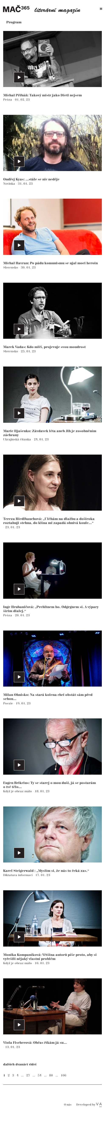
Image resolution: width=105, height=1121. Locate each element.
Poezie (8, 703)
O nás (67, 1104)
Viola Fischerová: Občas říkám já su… (35, 1043)
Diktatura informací (18, 875)
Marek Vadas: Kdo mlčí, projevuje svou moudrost (44, 347)
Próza (8, 99)
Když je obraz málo (18, 791)
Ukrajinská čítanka (17, 439)
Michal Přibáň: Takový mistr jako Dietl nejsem (42, 95)
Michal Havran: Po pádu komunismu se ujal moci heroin (50, 263)
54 (39, 1075)
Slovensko (11, 267)
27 (28, 1075)
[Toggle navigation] (101, 9)
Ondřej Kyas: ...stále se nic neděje (31, 179)
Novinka (9, 183)
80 (51, 1075)
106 (63, 1075)
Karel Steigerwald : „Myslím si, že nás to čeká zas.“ (46, 871)
